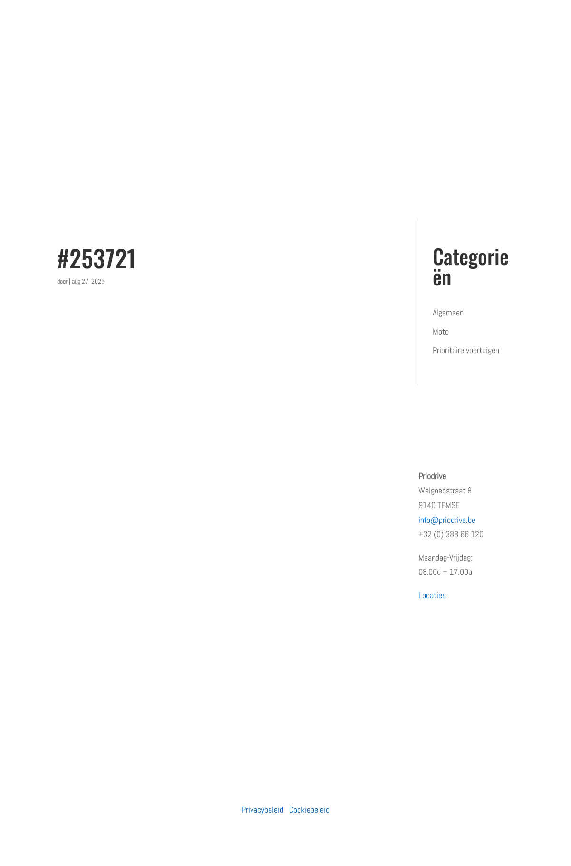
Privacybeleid (262, 809)
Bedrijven (192, 494)
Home (66, 476)
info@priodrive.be (446, 519)
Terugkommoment (86, 532)
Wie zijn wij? (77, 494)
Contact (69, 588)
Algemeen (448, 312)
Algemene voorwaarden (93, 607)
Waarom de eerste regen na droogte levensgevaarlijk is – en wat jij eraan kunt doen (343, 682)
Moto (441, 331)
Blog (64, 570)
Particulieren (198, 476)
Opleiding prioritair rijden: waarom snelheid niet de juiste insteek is (338, 491)
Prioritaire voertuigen (466, 349)
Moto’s (189, 513)
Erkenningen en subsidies (97, 513)
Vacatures (73, 551)
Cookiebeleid (309, 809)
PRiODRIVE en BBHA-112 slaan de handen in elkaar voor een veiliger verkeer (338, 601)
